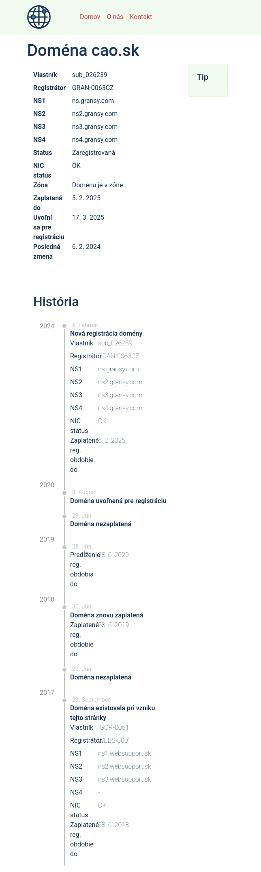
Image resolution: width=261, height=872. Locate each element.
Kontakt (141, 17)
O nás (115, 17)
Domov (90, 17)
